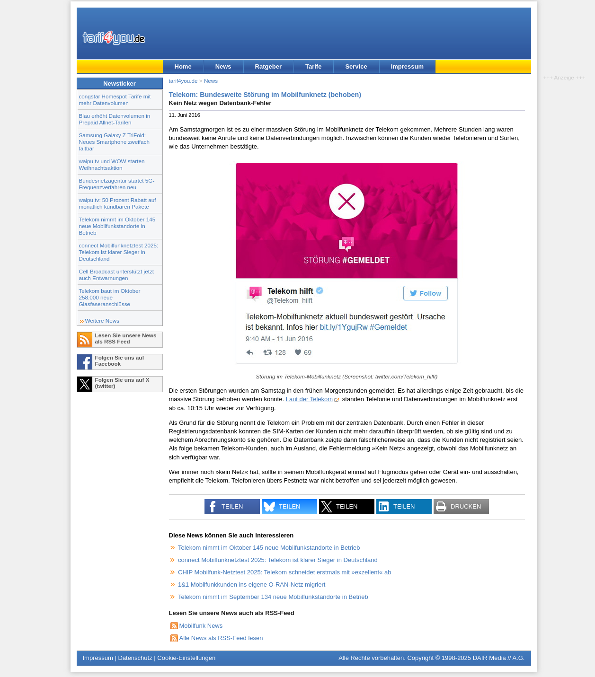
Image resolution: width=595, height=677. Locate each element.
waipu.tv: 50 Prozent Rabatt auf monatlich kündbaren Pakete (117, 203)
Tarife (313, 66)
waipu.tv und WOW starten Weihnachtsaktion (112, 164)
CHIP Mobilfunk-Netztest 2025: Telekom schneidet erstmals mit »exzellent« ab (284, 572)
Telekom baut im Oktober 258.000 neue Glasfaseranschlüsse (110, 297)
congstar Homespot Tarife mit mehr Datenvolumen (115, 99)
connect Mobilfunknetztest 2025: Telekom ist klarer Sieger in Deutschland (119, 252)
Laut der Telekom (309, 399)
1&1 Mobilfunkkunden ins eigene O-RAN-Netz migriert (251, 584)
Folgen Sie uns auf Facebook (119, 360)
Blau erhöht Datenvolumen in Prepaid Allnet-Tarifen (115, 119)
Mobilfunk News (201, 625)
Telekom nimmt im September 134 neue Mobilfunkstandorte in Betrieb (273, 596)
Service (356, 66)
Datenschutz (135, 657)
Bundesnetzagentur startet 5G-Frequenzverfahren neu (117, 183)
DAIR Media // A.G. (499, 657)
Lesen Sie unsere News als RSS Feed (126, 338)
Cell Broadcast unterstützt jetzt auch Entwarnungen (116, 274)
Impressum (407, 66)
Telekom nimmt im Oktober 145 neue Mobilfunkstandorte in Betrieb (117, 226)
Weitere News (102, 320)
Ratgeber (268, 66)
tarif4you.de (183, 81)
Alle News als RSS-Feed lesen (221, 638)
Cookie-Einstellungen (186, 657)
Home (183, 66)
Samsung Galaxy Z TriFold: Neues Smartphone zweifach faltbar (114, 141)
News (223, 66)
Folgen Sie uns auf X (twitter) (122, 383)
